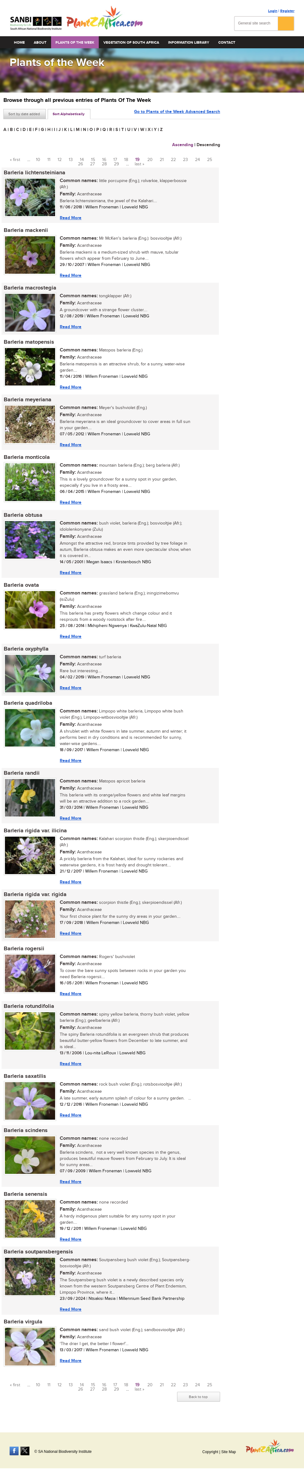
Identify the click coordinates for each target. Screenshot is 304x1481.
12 (60, 160)
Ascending (182, 144)
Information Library (188, 42)
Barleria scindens (25, 1134)
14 (82, 160)
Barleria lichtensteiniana (34, 172)
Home (19, 42)
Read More (70, 217)
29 (116, 164)
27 (92, 164)
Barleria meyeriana (27, 400)
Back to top (198, 1401)
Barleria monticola (26, 458)
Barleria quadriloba (27, 705)
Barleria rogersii (23, 951)
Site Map (228, 1452)
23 (185, 160)
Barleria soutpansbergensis (38, 1256)
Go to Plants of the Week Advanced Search (177, 113)
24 (197, 160)
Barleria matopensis (28, 342)
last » (139, 164)
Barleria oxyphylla (25, 650)
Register (287, 11)
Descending (208, 144)
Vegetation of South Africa (131, 42)
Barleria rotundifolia (28, 1009)
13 (71, 160)
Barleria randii (21, 775)
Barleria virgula (22, 1326)
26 (80, 164)
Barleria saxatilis (24, 1080)
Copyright (210, 1452)
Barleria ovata (21, 586)
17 (115, 160)
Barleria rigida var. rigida (34, 897)
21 (162, 160)
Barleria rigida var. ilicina (35, 833)
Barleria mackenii (25, 230)
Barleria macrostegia (29, 288)
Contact (226, 42)
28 (104, 164)
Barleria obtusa (22, 516)
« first (15, 160)
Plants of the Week (74, 42)
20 (150, 160)
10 (38, 160)
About (40, 42)
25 (209, 160)
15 (93, 160)
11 (48, 160)
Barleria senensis (25, 1198)
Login (272, 11)
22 (173, 160)
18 (126, 160)
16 (104, 160)
